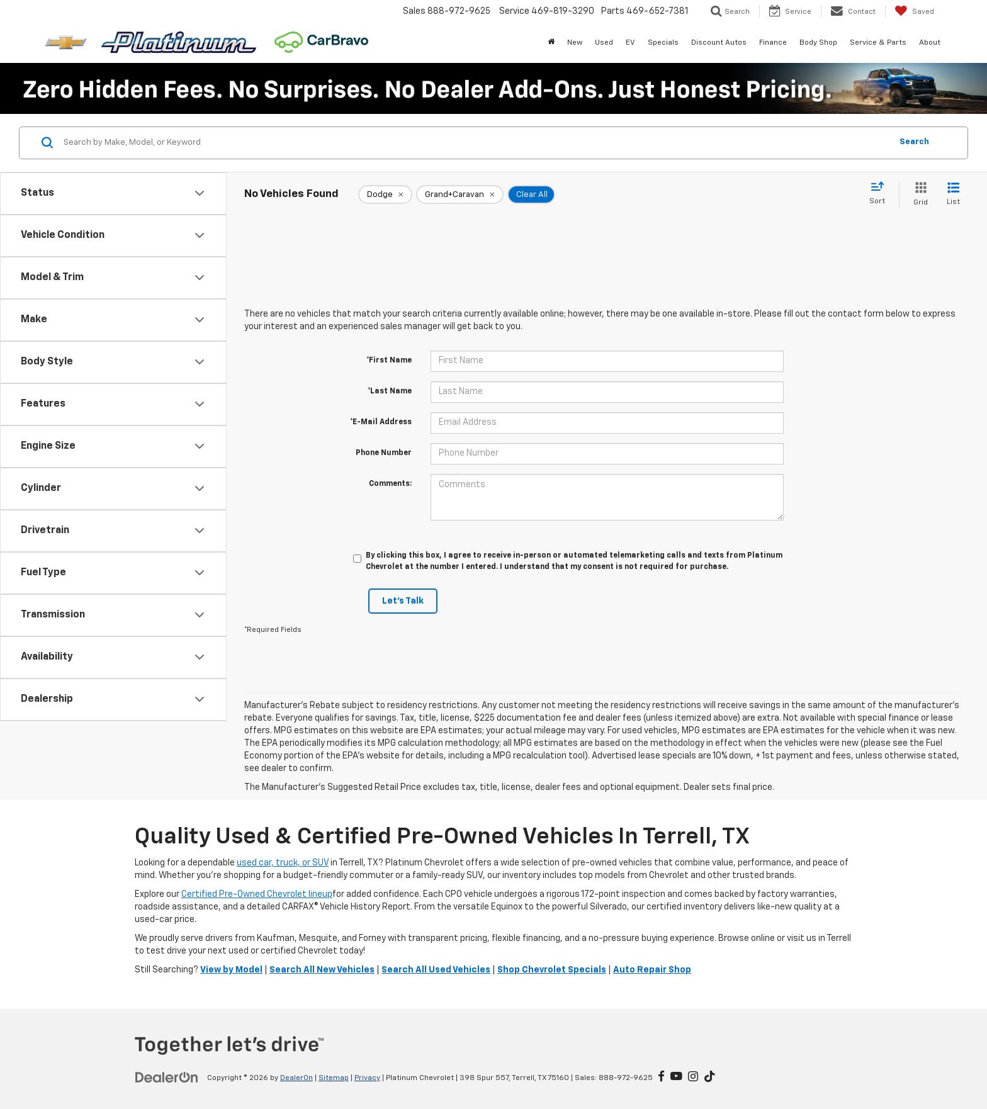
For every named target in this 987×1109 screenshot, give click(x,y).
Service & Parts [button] (878, 43)
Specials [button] (663, 43)
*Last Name (390, 391)
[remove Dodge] (385, 194)
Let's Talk (403, 601)
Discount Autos (719, 43)
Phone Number (384, 453)
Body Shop (818, 43)
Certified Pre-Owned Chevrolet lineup (256, 894)
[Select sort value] (881, 193)
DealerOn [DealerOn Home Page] (296, 1078)
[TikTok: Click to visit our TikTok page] (710, 1077)
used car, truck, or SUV (283, 862)
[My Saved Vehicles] (914, 11)
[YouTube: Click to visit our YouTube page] (676, 1077)
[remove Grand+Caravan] (460, 194)
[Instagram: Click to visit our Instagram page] (693, 1077)
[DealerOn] (167, 1077)
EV (630, 43)
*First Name (389, 360)
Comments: (390, 484)
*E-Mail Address (381, 422)
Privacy (367, 1078)
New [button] (574, 43)
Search (914, 142)
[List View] (953, 194)
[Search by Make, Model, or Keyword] (475, 143)
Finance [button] (773, 43)
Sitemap (334, 1078)
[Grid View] (918, 194)
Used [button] (604, 43)
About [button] (929, 43)
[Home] (551, 43)
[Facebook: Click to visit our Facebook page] (661, 1077)
